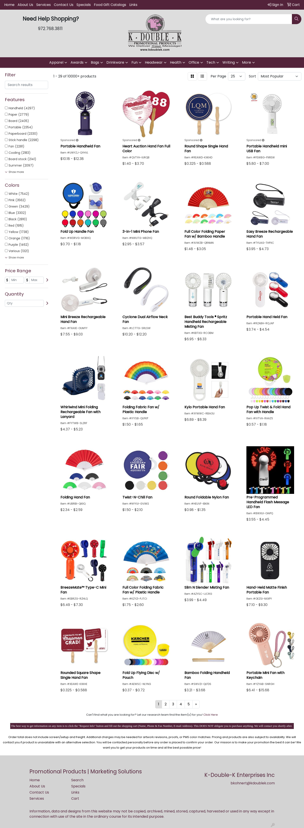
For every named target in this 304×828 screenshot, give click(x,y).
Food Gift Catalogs (110, 4)
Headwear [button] (154, 62)
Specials (83, 4)
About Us (25, 4)
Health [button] (175, 62)
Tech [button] (210, 62)
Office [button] (194, 62)
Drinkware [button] (115, 62)
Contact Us (63, 4)
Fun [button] (134, 62)
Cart (75, 798)
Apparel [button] (56, 62)
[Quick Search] (248, 19)
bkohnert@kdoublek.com (253, 783)
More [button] (246, 62)
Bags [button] (95, 62)
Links (133, 4)
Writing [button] (228, 62)
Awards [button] (77, 62)
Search (77, 780)
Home (9, 4)
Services (43, 4)
